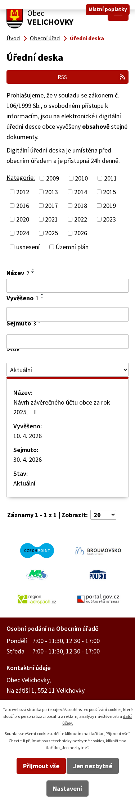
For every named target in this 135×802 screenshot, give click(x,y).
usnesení (28, 247)
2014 (80, 192)
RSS (92, 77)
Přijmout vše (41, 766)
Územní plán (72, 247)
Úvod (13, 38)
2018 (80, 205)
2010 (81, 178)
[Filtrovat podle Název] (67, 286)
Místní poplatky (108, 9)
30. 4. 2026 (27, 459)
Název (17, 273)
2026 (80, 233)
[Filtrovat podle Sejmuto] (67, 341)
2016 (22, 205)
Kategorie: (20, 177)
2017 (51, 205)
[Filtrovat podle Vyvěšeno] (67, 314)
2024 (22, 233)
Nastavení (67, 788)
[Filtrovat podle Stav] (67, 370)
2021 (51, 219)
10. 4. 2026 (27, 436)
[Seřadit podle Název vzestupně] (33, 269)
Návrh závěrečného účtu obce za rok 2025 (61, 407)
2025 (51, 233)
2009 (52, 178)
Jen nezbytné (92, 766)
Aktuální (24, 483)
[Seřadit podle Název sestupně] (33, 272)
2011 (110, 178)
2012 (22, 192)
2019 (109, 205)
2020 (22, 219)
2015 (109, 192)
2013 (51, 192)
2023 (109, 219)
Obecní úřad (45, 38)
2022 (80, 219)
